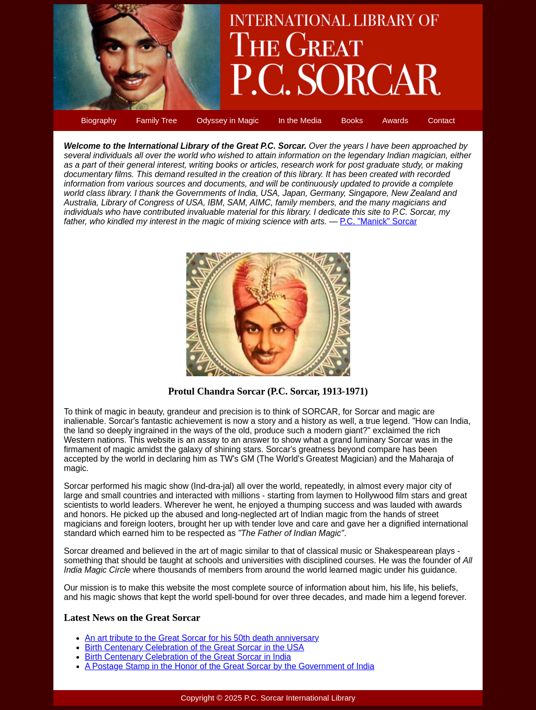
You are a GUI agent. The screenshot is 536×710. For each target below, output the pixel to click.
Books (352, 120)
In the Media (300, 120)
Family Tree (156, 120)
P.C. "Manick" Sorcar (378, 221)
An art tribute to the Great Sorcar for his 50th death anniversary (202, 637)
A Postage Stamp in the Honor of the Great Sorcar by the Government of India (229, 666)
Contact (441, 120)
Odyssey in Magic (228, 120)
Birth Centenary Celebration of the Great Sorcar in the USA (194, 647)
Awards (395, 120)
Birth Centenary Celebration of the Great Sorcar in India (188, 656)
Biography (99, 120)
